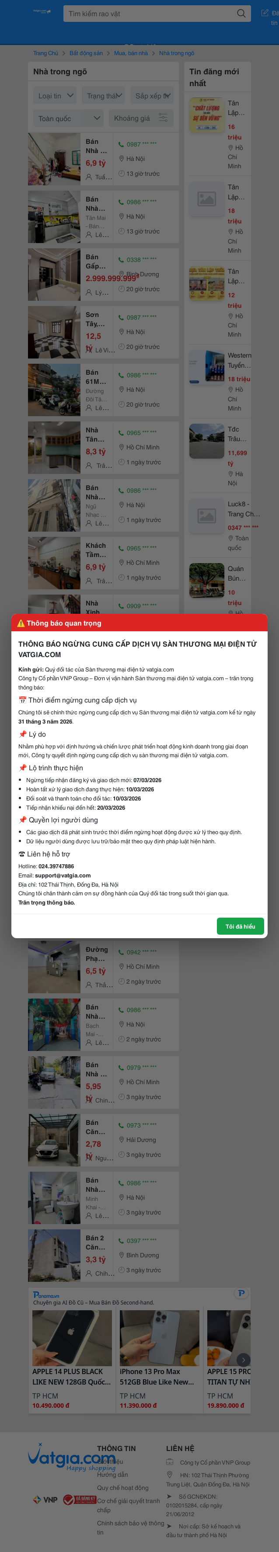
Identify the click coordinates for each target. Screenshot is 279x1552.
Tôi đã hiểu (240, 926)
